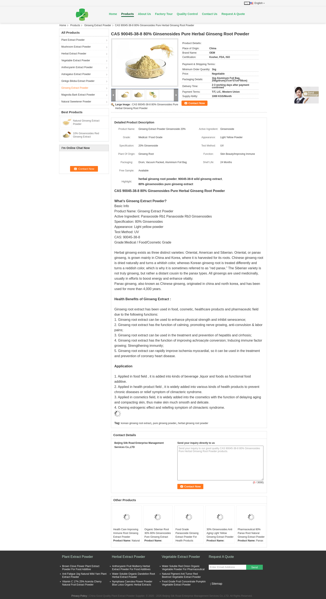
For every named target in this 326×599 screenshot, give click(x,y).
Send (254, 567)
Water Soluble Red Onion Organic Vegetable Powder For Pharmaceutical (183, 568)
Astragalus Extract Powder (76, 74)
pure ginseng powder (164, 423)
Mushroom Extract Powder (76, 46)
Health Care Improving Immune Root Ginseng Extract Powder (125, 533)
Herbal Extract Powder (73, 53)
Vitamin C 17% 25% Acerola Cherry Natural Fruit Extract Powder (81, 583)
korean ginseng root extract (136, 423)
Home (113, 14)
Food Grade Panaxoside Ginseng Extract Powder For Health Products (187, 535)
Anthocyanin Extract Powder (77, 67)
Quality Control (187, 14)
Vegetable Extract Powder (75, 60)
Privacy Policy (79, 595)
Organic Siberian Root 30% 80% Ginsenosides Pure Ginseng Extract (157, 533)
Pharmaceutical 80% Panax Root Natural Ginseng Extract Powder (251, 533)
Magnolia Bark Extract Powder (78, 94)
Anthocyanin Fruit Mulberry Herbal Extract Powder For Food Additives (131, 568)
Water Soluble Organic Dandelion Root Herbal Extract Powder (133, 575)
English (259, 3)
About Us (144, 14)
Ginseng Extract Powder (97, 25)
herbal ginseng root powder (193, 423)
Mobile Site (216, 588)
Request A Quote (233, 14)
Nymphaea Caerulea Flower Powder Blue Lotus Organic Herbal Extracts (132, 583)
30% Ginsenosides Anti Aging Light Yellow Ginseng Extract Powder (220, 533)
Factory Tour (164, 14)
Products (127, 14)
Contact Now (196, 103)
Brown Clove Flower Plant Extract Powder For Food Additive (80, 568)
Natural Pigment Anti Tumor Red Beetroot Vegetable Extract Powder (181, 575)
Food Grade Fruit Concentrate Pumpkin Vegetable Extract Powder (184, 583)
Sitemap (216, 583)
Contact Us (209, 14)
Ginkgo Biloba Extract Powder (77, 81)
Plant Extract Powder (73, 39)
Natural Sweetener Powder (76, 101)
